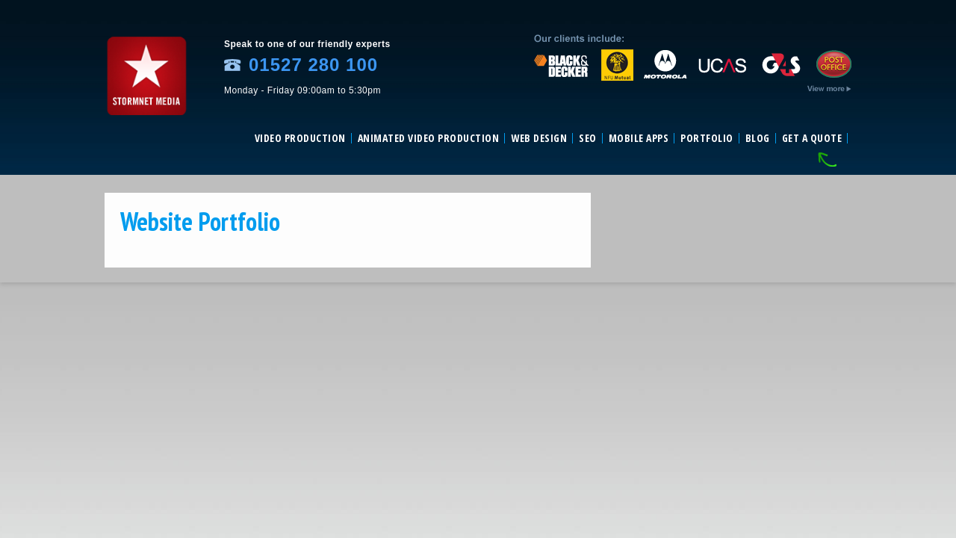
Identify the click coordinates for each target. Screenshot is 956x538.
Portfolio (706, 138)
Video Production (300, 138)
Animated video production (429, 138)
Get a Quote (812, 138)
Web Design (539, 138)
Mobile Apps (639, 138)
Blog (757, 138)
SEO (588, 138)
